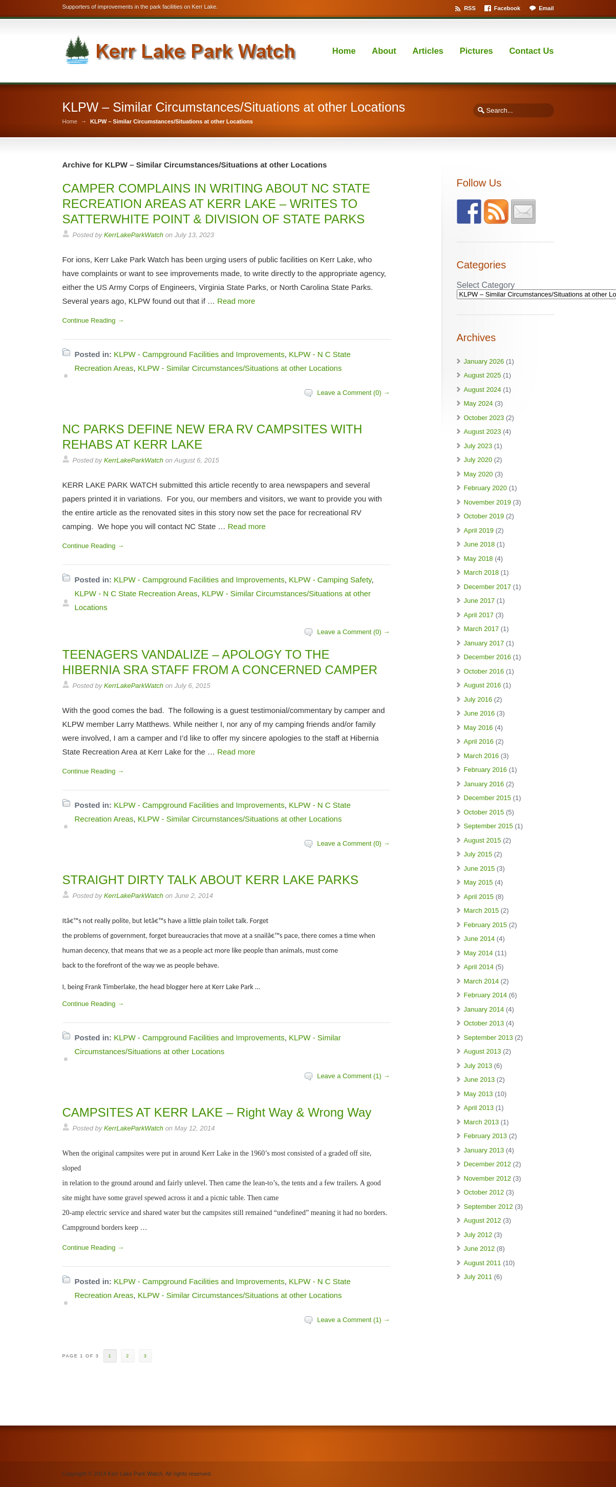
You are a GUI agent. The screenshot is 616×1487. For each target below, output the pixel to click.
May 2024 (478, 403)
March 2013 (481, 1122)
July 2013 (478, 1066)
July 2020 (478, 460)
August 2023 (482, 431)
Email (546, 8)
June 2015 (479, 868)
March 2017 (481, 629)
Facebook (507, 8)
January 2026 (484, 361)
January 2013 (484, 1150)
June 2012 (479, 1248)
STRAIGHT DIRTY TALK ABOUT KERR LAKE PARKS (210, 880)
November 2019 (488, 502)
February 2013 (485, 1136)
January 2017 (484, 643)
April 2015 (479, 896)
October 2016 (484, 671)
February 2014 (485, 995)
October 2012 (484, 1192)
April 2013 (479, 1108)
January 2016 (484, 784)
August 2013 (482, 1051)
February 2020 (485, 488)
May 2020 (478, 474)
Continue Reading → (93, 320)
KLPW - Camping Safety (330, 579)
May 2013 (478, 1094)
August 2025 (482, 375)
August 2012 (482, 1220)
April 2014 (479, 967)
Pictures (476, 50)
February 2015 (485, 925)
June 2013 (479, 1079)
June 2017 (479, 600)
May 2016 (478, 727)
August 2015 (482, 840)
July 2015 (478, 854)
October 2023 (484, 418)
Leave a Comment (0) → (353, 392)
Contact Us (531, 50)
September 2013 (488, 1037)
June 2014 (479, 939)
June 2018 (479, 544)
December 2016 (488, 657)
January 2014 (484, 1009)
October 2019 (484, 516)
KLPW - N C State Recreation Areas (136, 593)
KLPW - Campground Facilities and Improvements (199, 354)
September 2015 (488, 826)
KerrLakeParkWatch (133, 235)
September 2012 (488, 1206)
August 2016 (482, 685)
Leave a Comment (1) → (353, 1076)
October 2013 (484, 1023)
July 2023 (478, 446)
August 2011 (482, 1263)
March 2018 (481, 572)
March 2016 (481, 756)
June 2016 (479, 713)
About (384, 50)
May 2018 (478, 558)
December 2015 (488, 798)
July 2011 (478, 1277)
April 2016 (479, 741)
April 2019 (479, 530)
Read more (236, 301)
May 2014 (478, 953)
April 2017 (479, 615)
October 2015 (484, 812)
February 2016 (485, 769)
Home (344, 50)
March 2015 (481, 910)
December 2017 (488, 587)
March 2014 (481, 981)
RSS (470, 8)
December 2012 (488, 1164)
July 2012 (478, 1235)
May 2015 (478, 882)
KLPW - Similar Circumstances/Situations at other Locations (240, 368)
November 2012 (488, 1178)
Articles (428, 50)
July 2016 (478, 699)
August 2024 (482, 389)
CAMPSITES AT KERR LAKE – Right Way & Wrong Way (217, 1112)
